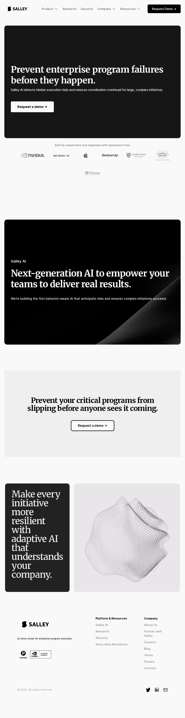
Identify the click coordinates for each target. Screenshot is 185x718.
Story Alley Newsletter (112, 644)
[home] (17, 9)
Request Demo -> (164, 9)
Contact (150, 668)
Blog (147, 648)
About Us (150, 625)
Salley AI (102, 625)
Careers (150, 642)
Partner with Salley (153, 633)
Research (69, 9)
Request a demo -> (32, 107)
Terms (148, 655)
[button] (50, 9)
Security (87, 9)
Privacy (149, 661)
